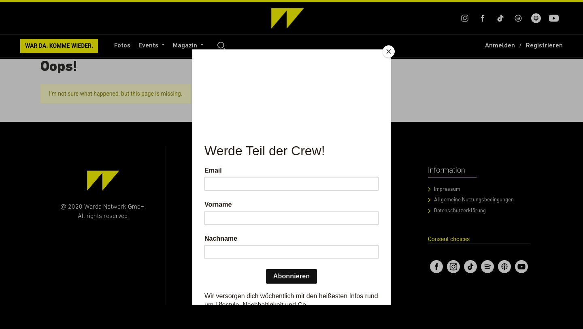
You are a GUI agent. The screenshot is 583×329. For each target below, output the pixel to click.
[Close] (389, 51)
